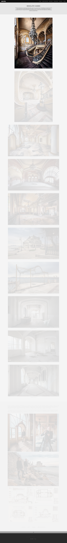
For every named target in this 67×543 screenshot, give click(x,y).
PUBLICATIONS (56, 1)
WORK (40, 1)
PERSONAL (60, 1)
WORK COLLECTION (45, 1)
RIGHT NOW (50, 1)
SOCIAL (65, 1)
